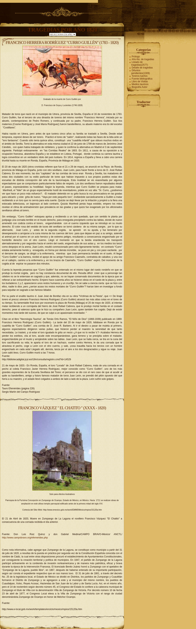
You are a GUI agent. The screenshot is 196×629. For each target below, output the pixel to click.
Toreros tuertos (139, 76)
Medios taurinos (140, 84)
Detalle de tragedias (142, 67)
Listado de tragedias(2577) (139, 63)
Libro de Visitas (140, 81)
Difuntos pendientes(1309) (140, 72)
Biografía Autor (139, 87)
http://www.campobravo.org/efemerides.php (25, 537)
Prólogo (136, 56)
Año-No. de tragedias (143, 59)
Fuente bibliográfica (142, 78)
